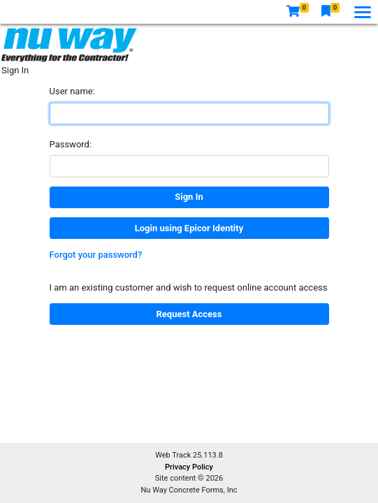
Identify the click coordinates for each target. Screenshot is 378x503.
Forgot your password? (96, 254)
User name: (72, 91)
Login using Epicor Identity (189, 228)
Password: (71, 144)
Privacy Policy (189, 467)
